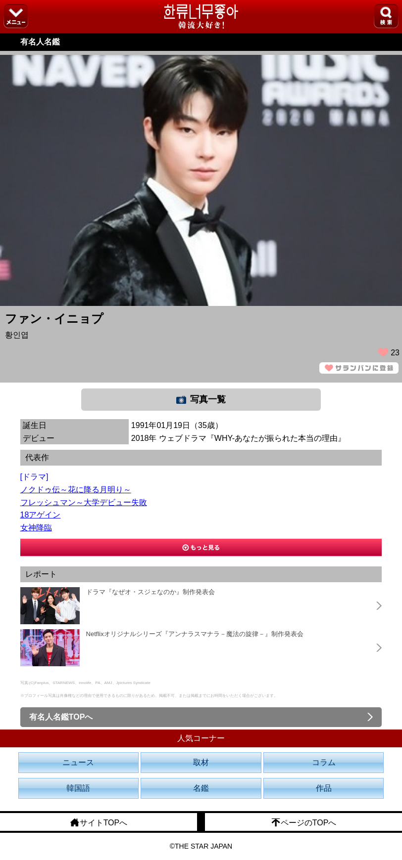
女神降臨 (36, 527)
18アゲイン (40, 515)
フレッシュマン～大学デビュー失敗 (83, 502)
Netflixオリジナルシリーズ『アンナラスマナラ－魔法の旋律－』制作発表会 (194, 634)
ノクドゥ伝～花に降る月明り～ (75, 489)
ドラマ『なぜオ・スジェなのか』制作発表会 (150, 592)
